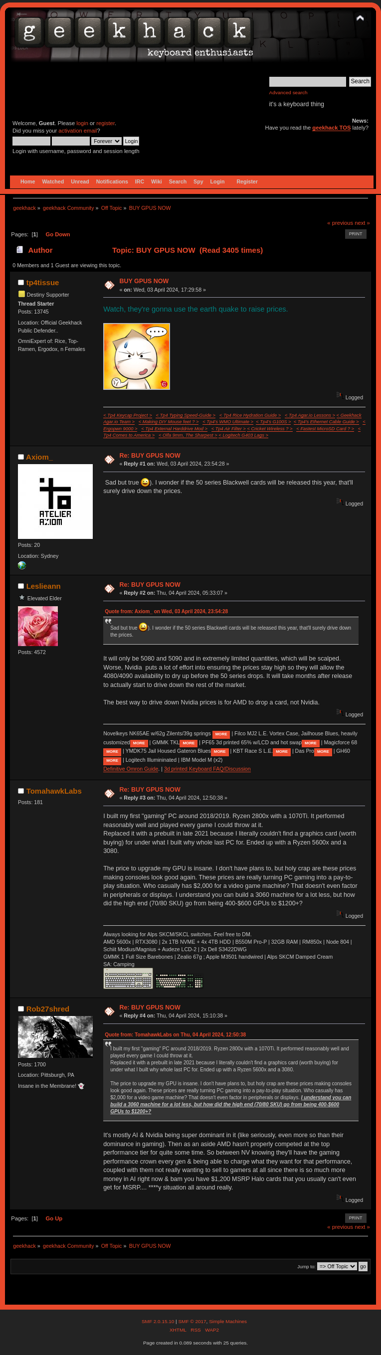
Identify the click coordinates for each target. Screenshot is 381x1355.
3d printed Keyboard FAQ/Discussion (207, 769)
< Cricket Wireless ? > (269, 428)
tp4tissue (42, 282)
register (105, 123)
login (82, 123)
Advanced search (288, 92)
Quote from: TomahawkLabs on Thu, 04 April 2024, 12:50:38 (175, 1034)
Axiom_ (39, 457)
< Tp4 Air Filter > (228, 428)
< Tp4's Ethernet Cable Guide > (326, 421)
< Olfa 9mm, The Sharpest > (188, 435)
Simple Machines (228, 1321)
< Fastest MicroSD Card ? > (325, 428)
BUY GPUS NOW (144, 281)
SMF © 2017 (192, 1321)
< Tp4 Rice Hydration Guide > (250, 415)
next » (362, 223)
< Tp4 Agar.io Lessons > (310, 415)
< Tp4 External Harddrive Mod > (174, 428)
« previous (340, 223)
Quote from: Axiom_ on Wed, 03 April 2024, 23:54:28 (166, 611)
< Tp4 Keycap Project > (127, 415)
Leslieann (43, 586)
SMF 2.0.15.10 (159, 1321)
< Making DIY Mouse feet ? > (169, 421)
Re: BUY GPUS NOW (149, 455)
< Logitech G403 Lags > (243, 435)
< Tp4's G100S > (273, 421)
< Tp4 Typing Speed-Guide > (185, 415)
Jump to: (306, 1266)
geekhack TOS (331, 128)
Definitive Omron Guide (130, 769)
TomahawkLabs (54, 791)
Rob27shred (48, 1009)
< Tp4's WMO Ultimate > (227, 421)
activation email (77, 131)
